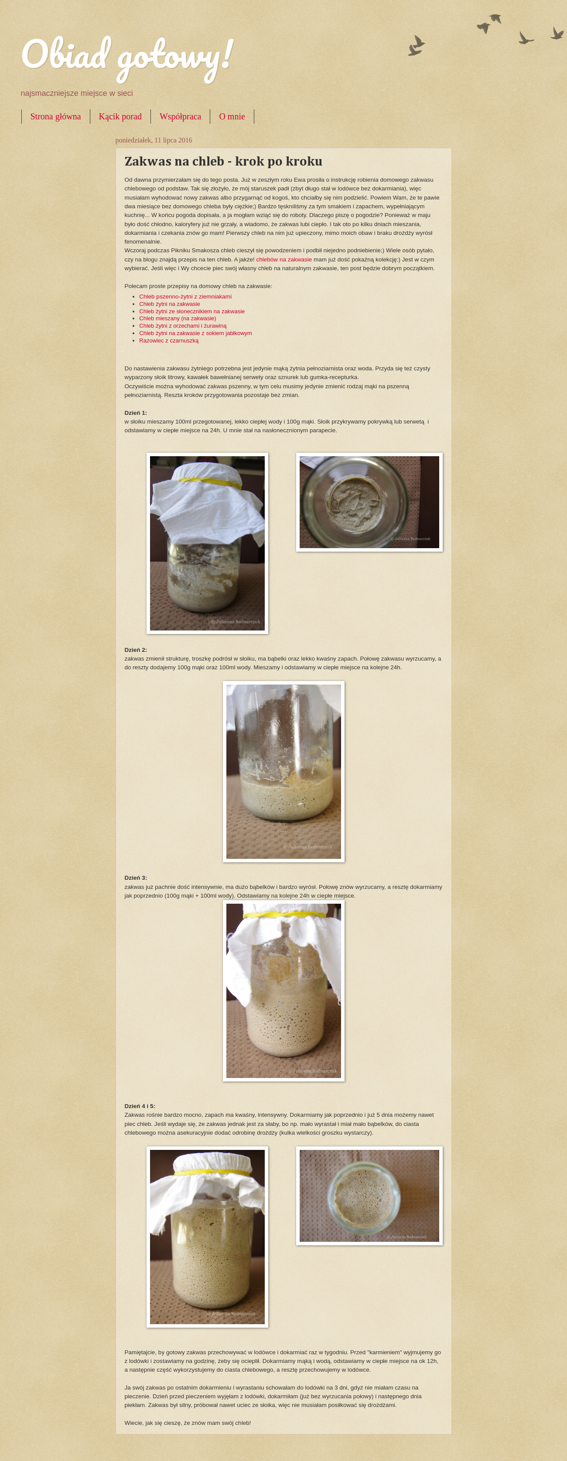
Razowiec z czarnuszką (168, 340)
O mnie (232, 116)
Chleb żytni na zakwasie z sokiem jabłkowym (195, 333)
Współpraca (181, 116)
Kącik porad (120, 116)
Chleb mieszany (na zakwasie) (177, 318)
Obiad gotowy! (126, 53)
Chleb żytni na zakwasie (169, 304)
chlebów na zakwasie (284, 259)
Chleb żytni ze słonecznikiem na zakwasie (192, 311)
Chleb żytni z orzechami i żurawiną (182, 325)
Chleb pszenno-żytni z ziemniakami (185, 296)
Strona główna (56, 116)
